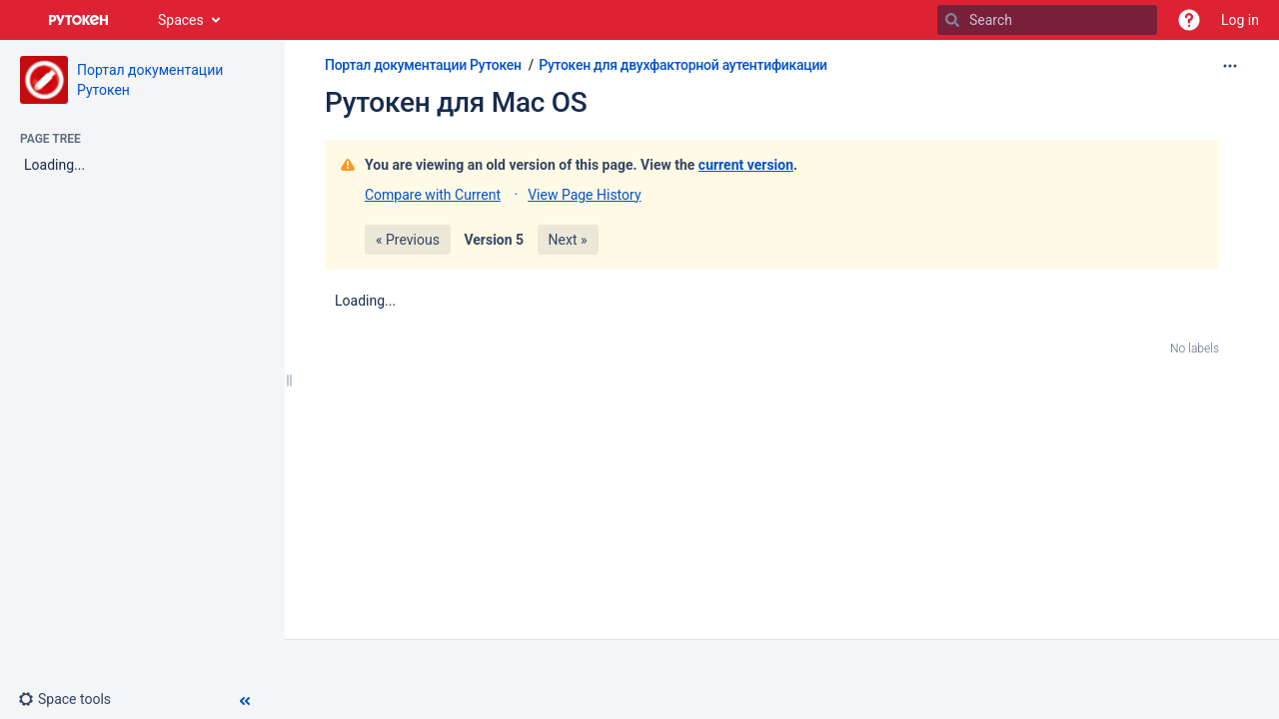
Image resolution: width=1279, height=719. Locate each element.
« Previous (408, 240)
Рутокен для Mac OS (456, 102)
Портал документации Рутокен (423, 65)
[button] (1189, 20)
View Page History (584, 195)
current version (745, 165)
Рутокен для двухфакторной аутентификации (683, 65)
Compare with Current (433, 195)
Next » (568, 240)
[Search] (952, 20)
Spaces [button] (181, 20)
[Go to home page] (79, 20)
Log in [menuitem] (1240, 20)
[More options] (1230, 66)
